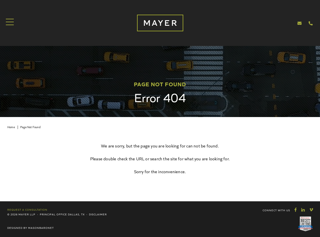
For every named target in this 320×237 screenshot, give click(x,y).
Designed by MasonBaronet (30, 227)
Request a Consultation (27, 209)
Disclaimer (98, 214)
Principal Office (53, 214)
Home (11, 127)
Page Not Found (30, 127)
